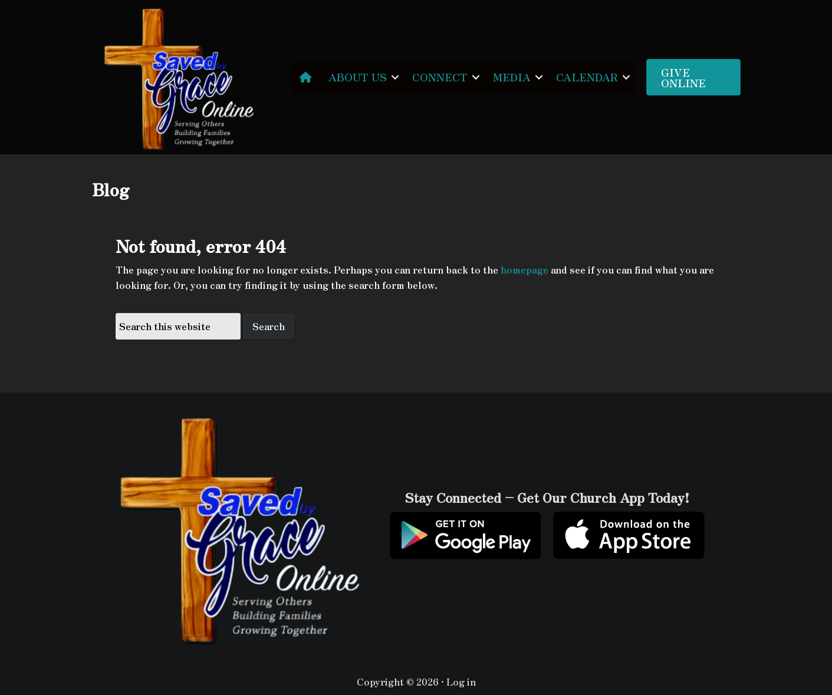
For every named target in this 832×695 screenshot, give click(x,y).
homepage (524, 269)
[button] (395, 77)
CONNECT (440, 76)
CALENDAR (587, 76)
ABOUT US (357, 76)
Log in (461, 681)
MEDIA (512, 76)
